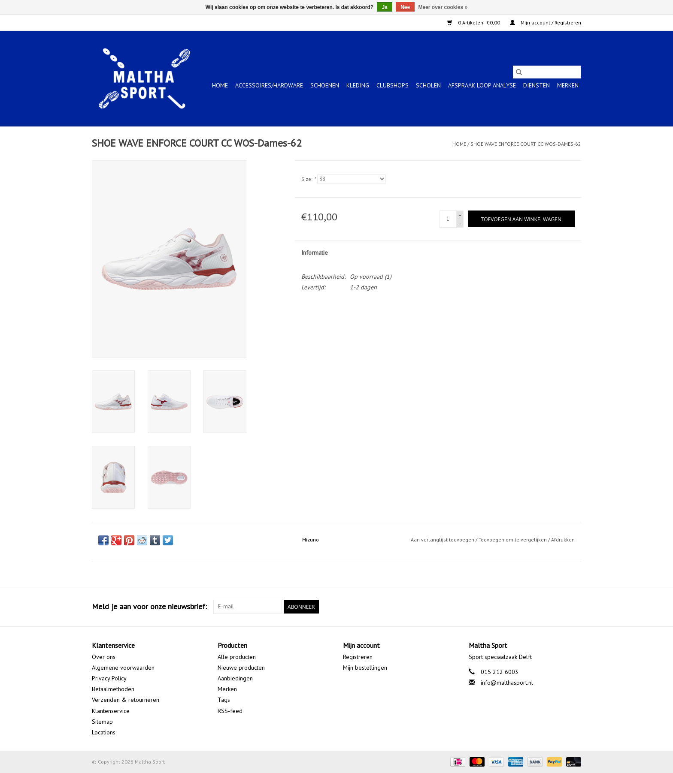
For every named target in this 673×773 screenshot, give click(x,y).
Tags (224, 700)
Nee (405, 7)
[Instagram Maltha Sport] (574, 607)
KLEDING (357, 85)
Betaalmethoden (113, 689)
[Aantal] (448, 219)
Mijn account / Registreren (545, 22)
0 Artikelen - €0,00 (474, 22)
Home (220, 85)
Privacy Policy (109, 678)
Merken (568, 85)
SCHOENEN (324, 85)
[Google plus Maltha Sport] (559, 607)
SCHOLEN (428, 85)
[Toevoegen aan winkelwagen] (521, 219)
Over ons (103, 657)
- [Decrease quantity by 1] (460, 223)
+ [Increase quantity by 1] (459, 215)
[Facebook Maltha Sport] (543, 607)
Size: (308, 179)
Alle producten (237, 657)
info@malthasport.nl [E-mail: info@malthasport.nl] (507, 682)
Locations (103, 732)
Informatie (314, 252)
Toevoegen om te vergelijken (513, 539)
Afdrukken (563, 539)
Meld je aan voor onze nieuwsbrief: (149, 606)
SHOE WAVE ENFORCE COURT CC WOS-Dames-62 (525, 144)
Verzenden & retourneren (125, 700)
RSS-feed (230, 711)
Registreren (358, 657)
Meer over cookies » (443, 7)
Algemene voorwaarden (123, 667)
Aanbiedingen (235, 678)
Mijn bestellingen (365, 667)
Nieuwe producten (241, 667)
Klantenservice (111, 711)
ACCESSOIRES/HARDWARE (269, 85)
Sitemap (102, 721)
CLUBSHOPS (392, 85)
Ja (384, 7)
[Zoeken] (546, 72)
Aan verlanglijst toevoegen (443, 539)
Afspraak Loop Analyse (482, 85)
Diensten (536, 85)
